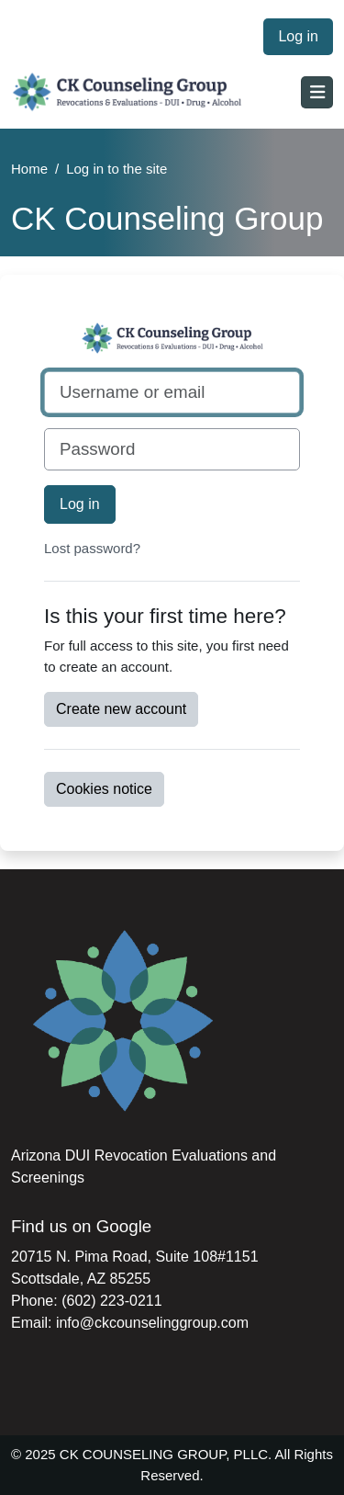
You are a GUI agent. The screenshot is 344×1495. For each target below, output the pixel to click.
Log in (298, 36)
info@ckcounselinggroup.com (152, 1323)
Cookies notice (104, 789)
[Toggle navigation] (317, 92)
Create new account (121, 709)
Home (29, 168)
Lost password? (92, 548)
